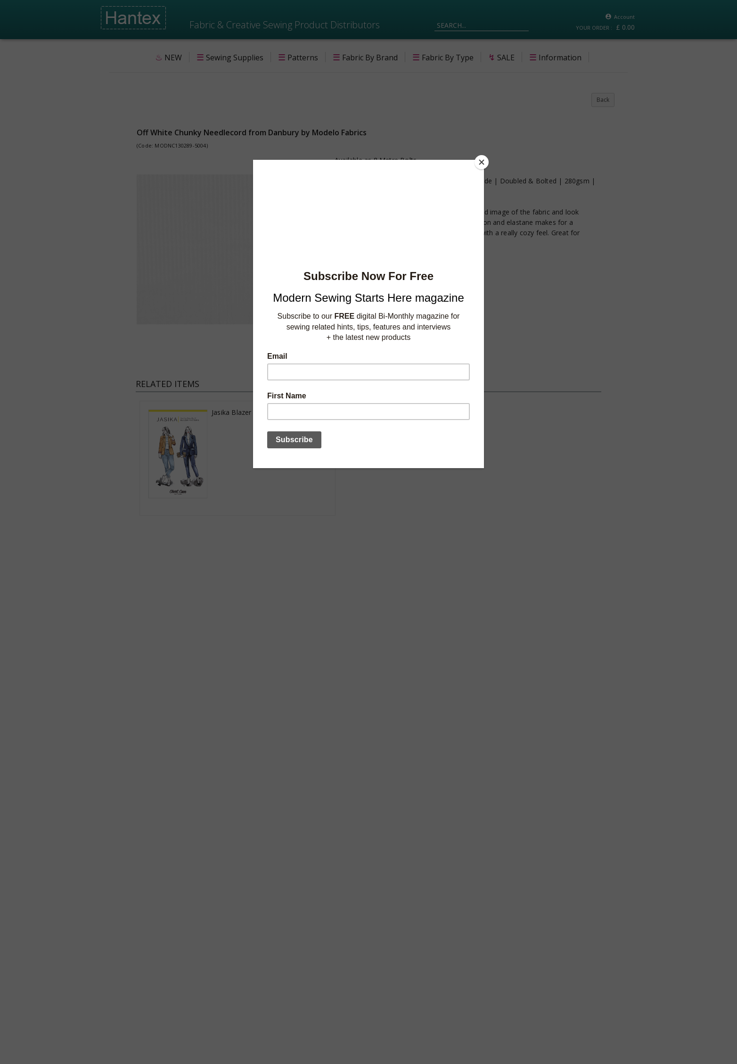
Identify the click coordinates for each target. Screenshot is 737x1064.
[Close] (482, 162)
